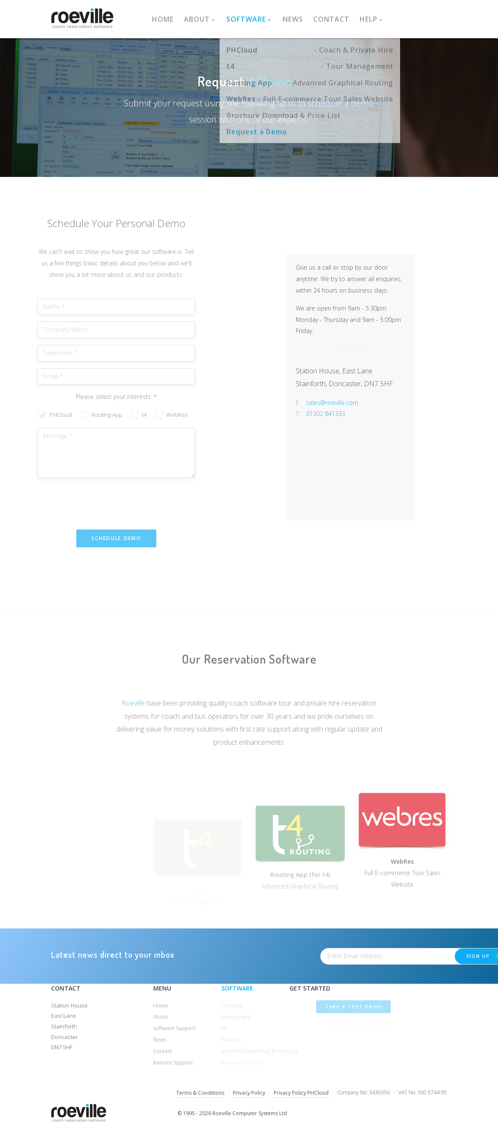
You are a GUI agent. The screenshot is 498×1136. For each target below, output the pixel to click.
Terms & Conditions (200, 1092)
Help (372, 19)
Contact (331, 19)
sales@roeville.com (371, 403)
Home (163, 19)
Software (249, 19)
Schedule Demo (91, 538)
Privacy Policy (249, 1092)
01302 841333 (364, 414)
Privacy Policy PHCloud (301, 1092)
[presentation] (77, 501)
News (293, 19)
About (200, 19)
